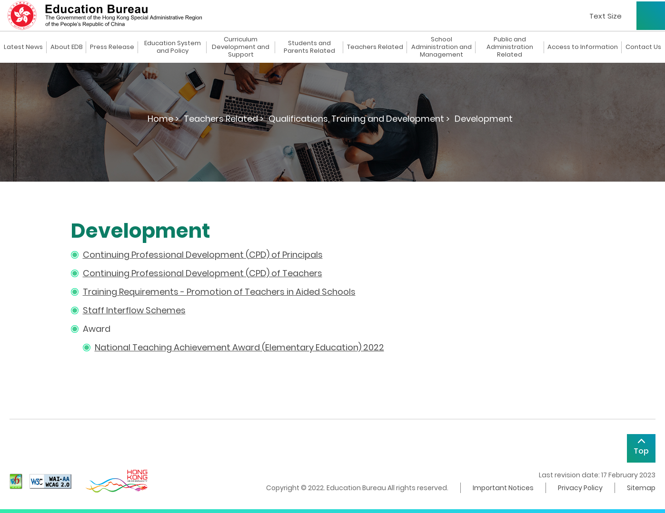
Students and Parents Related (309, 47)
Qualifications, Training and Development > (359, 119)
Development (484, 119)
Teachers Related (375, 47)
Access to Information (582, 47)
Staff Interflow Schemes (134, 310)
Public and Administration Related (509, 47)
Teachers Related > (224, 119)
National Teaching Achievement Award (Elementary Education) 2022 (239, 347)
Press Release (112, 47)
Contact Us (643, 47)
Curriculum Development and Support (240, 47)
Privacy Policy (580, 488)
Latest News (23, 47)
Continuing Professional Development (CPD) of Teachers (202, 273)
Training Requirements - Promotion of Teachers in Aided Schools (219, 292)
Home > (163, 119)
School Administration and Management (441, 47)
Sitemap (641, 488)
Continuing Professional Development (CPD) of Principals (203, 255)
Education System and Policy (172, 47)
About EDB (66, 47)
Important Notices (503, 488)
